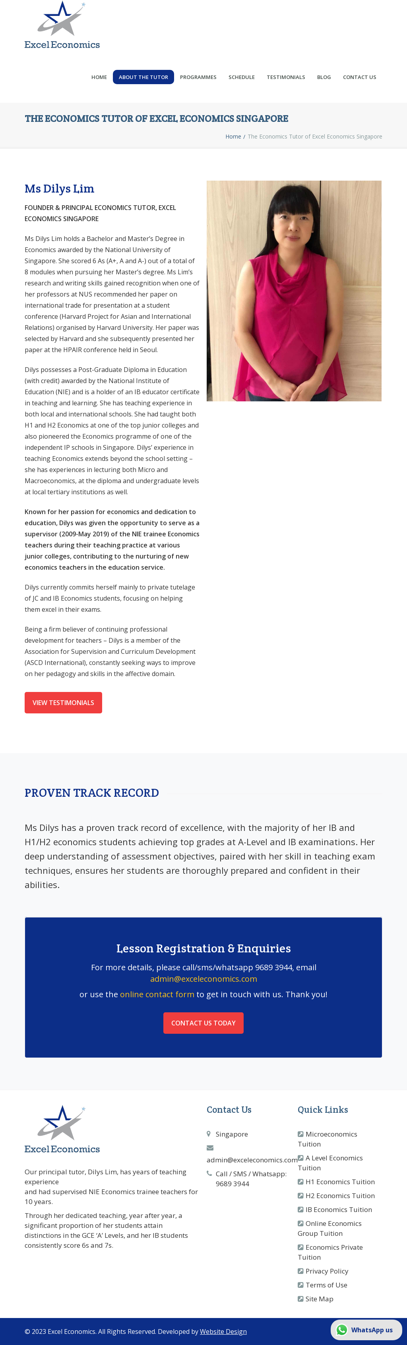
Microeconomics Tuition (327, 1138)
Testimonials (286, 77)
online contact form (157, 994)
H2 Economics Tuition (340, 1195)
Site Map (319, 1298)
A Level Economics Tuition (330, 1162)
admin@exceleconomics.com (203, 978)
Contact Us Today (203, 1023)
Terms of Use (326, 1284)
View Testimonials (63, 702)
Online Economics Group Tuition (330, 1228)
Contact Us (359, 77)
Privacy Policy (327, 1271)
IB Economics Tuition (339, 1209)
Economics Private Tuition (330, 1252)
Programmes (198, 77)
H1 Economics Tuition (340, 1181)
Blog (324, 77)
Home (99, 77)
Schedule (242, 77)
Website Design (223, 1331)
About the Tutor (143, 77)
